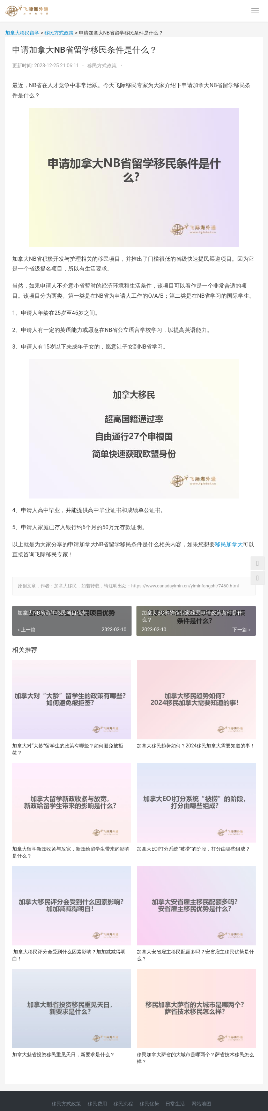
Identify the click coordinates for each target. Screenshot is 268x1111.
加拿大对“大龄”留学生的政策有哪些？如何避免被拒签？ (67, 749)
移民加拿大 (229, 544)
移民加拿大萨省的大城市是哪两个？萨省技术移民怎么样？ (195, 1058)
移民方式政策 (66, 1103)
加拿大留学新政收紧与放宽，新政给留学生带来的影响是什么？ (70, 852)
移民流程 (123, 1103)
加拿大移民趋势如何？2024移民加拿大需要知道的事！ (196, 745)
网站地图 (201, 1103)
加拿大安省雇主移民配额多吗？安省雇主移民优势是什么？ (195, 955)
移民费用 (97, 1103)
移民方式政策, (103, 65)
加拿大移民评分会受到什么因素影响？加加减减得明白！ (69, 955)
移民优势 (149, 1103)
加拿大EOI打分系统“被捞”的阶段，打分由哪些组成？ (193, 849)
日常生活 (175, 1103)
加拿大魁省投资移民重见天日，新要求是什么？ (63, 1054)
